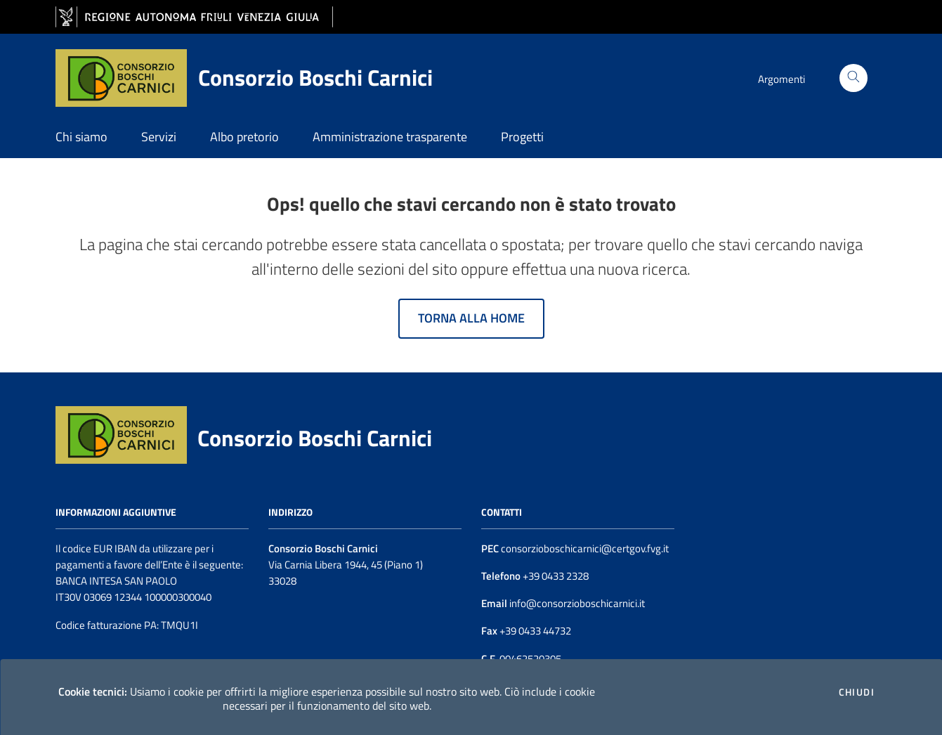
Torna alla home (471, 317)
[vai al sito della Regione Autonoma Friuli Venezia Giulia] (194, 17)
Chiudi (857, 692)
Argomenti (781, 79)
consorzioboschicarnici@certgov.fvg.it (585, 548)
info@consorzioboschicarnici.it (576, 603)
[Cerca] (853, 78)
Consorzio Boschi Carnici (314, 438)
